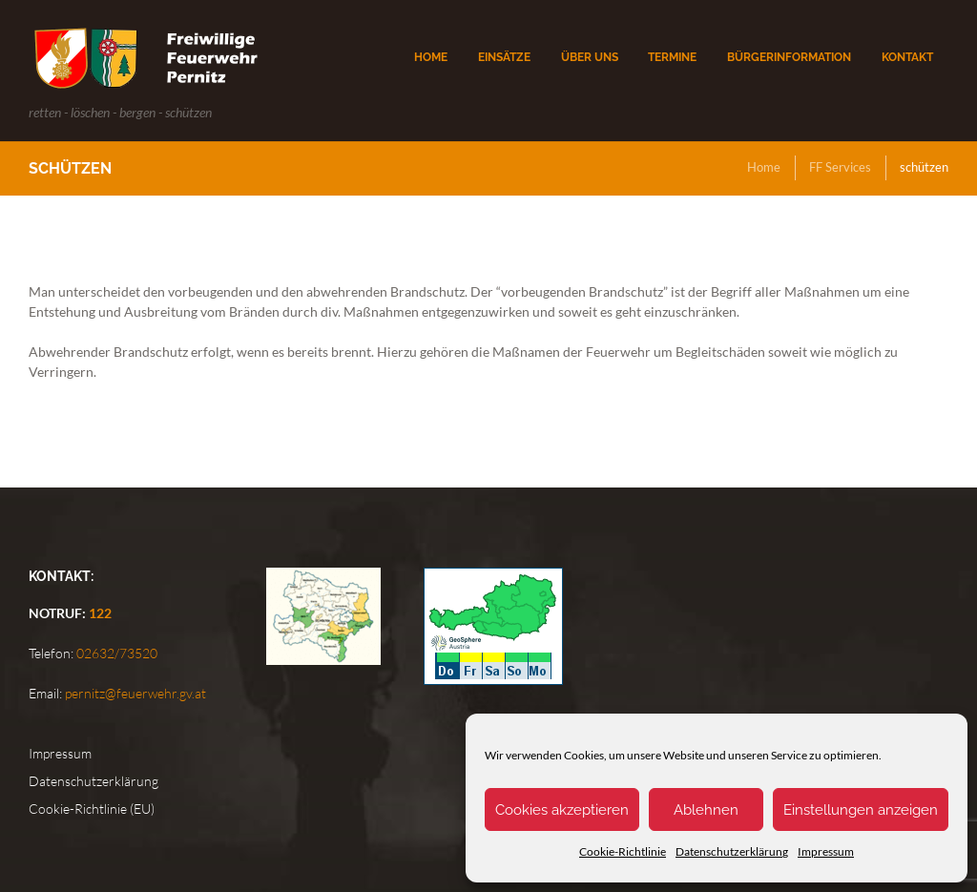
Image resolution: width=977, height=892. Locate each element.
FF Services (840, 167)
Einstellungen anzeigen (860, 810)
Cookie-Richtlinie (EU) (92, 808)
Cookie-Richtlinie (622, 851)
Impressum (826, 851)
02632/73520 (115, 653)
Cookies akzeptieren (562, 810)
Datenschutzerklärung (732, 851)
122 (100, 613)
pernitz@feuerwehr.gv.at (134, 693)
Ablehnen (706, 810)
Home (763, 167)
